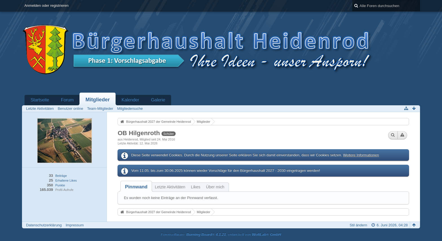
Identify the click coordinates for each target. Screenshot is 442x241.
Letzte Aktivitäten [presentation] (170, 187)
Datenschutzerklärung (43, 225)
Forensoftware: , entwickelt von (221, 234)
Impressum (75, 225)
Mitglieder (97, 99)
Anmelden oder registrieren (46, 5)
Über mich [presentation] (215, 187)
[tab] (136, 187)
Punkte (60, 185)
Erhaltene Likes (66, 180)
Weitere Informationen (361, 155)
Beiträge (61, 175)
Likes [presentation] (195, 187)
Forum (67, 99)
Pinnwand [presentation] (136, 186)
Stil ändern (358, 225)
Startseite (39, 99)
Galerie (158, 99)
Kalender (130, 99)
